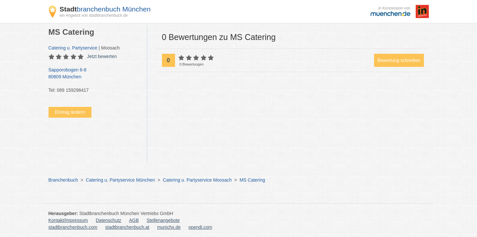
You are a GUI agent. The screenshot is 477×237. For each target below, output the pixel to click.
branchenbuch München (105, 9)
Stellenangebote (163, 220)
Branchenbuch (63, 180)
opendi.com (200, 227)
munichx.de (169, 227)
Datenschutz (108, 220)
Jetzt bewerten (102, 56)
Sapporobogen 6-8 (94, 73)
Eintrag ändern (70, 112)
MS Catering (252, 180)
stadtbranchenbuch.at (127, 227)
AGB (134, 220)
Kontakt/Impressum (68, 220)
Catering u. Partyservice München (120, 180)
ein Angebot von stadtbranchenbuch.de (94, 15)
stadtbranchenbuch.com (73, 227)
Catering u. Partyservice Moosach (197, 180)
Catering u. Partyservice (73, 47)
